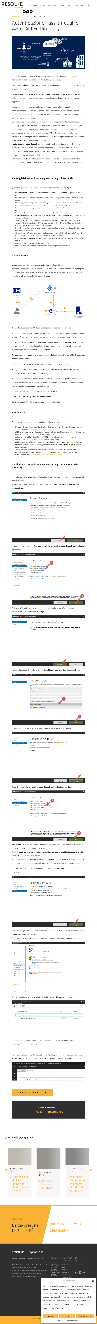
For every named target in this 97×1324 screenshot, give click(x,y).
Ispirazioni (16, 16)
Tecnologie (52, 5)
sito (73, 442)
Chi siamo (33, 5)
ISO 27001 (65, 1272)
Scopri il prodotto (47, 1108)
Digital (26, 16)
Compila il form (65, 1224)
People (54, 1262)
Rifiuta (67, 1316)
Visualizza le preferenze (85, 1316)
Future (54, 1267)
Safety (54, 1275)
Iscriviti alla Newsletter (32, 1092)
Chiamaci (59, 1230)
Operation (55, 1272)
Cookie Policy (60, 1320)
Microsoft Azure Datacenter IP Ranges (48, 455)
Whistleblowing (67, 1277)
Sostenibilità (80, 5)
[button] (93, 1281)
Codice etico (67, 1275)
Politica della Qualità (67, 1266)
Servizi (42, 5)
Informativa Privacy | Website (72, 1320)
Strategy (55, 1265)
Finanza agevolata (66, 5)
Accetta (50, 1316)
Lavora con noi (79, 1266)
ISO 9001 (65, 1270)
